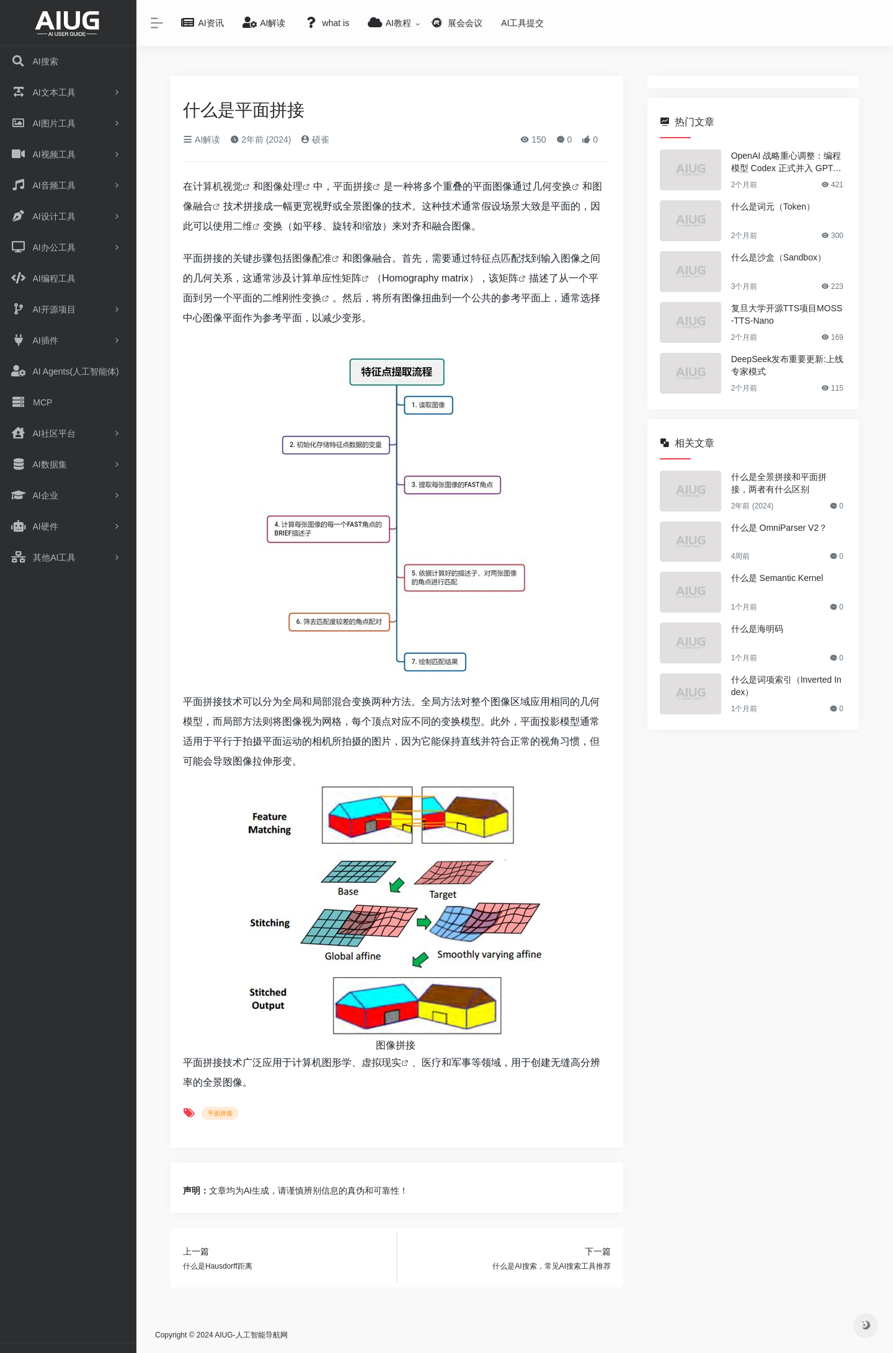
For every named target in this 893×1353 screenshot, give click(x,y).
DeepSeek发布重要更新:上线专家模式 (787, 365)
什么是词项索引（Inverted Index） (786, 686)
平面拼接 (353, 186)
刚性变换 (302, 298)
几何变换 (552, 186)
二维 (242, 226)
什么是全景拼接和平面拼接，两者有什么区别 (779, 483)
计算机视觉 (217, 186)
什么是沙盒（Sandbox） (778, 257)
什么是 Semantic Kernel (777, 578)
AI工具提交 (522, 23)
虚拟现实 (381, 1062)
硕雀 (315, 139)
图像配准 (312, 258)
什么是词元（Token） (773, 206)
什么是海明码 (757, 629)
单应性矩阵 (337, 278)
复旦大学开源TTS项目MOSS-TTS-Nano (787, 314)
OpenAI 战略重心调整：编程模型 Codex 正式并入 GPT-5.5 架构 (787, 162)
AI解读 (201, 139)
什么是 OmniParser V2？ (779, 528)
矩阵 (508, 278)
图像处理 (283, 186)
